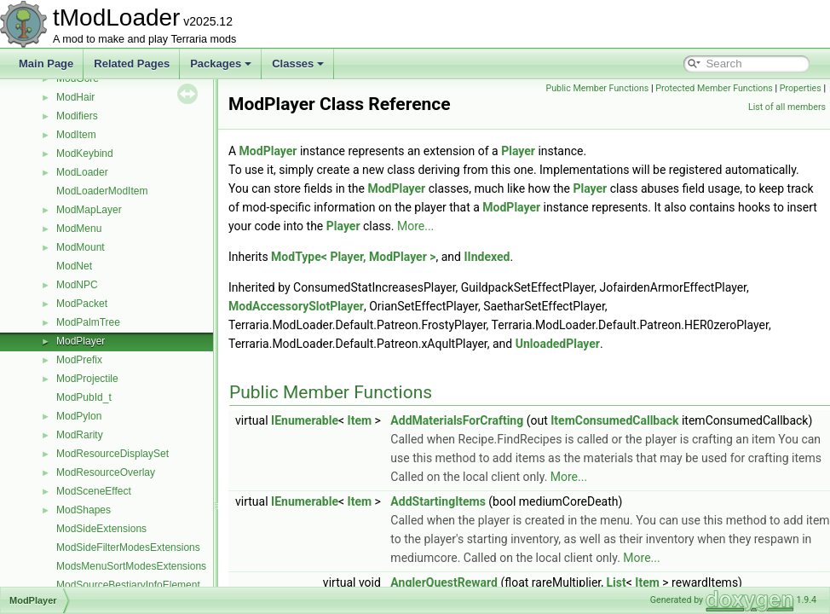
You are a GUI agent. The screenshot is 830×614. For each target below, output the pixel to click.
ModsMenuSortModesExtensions (131, 566)
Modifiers (77, 116)
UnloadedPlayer (558, 343)
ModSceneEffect (93, 491)
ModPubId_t (84, 397)
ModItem (76, 135)
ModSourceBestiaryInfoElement (128, 585)
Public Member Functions (596, 88)
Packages (220, 63)
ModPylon (78, 416)
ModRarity (79, 435)
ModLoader (82, 172)
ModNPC (77, 285)
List (616, 582)
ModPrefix (79, 360)
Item (360, 420)
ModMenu (78, 229)
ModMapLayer (89, 210)
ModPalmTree (88, 322)
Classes (298, 63)
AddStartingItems (438, 501)
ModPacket (81, 304)
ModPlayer (80, 341)
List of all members (787, 107)
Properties (800, 88)
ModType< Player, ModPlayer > (353, 257)
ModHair (75, 97)
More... (415, 226)
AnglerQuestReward (444, 582)
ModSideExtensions (101, 529)
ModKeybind (84, 153)
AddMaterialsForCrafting (456, 420)
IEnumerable (304, 420)
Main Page (46, 63)
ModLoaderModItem (101, 191)
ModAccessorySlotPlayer (296, 306)
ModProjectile (87, 379)
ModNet (74, 266)
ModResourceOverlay (105, 472)
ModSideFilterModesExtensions (128, 547)
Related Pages (132, 63)
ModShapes (83, 510)
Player (518, 151)
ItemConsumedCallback (614, 420)
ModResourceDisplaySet (112, 454)
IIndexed (487, 257)
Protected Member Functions (714, 88)
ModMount (80, 247)
